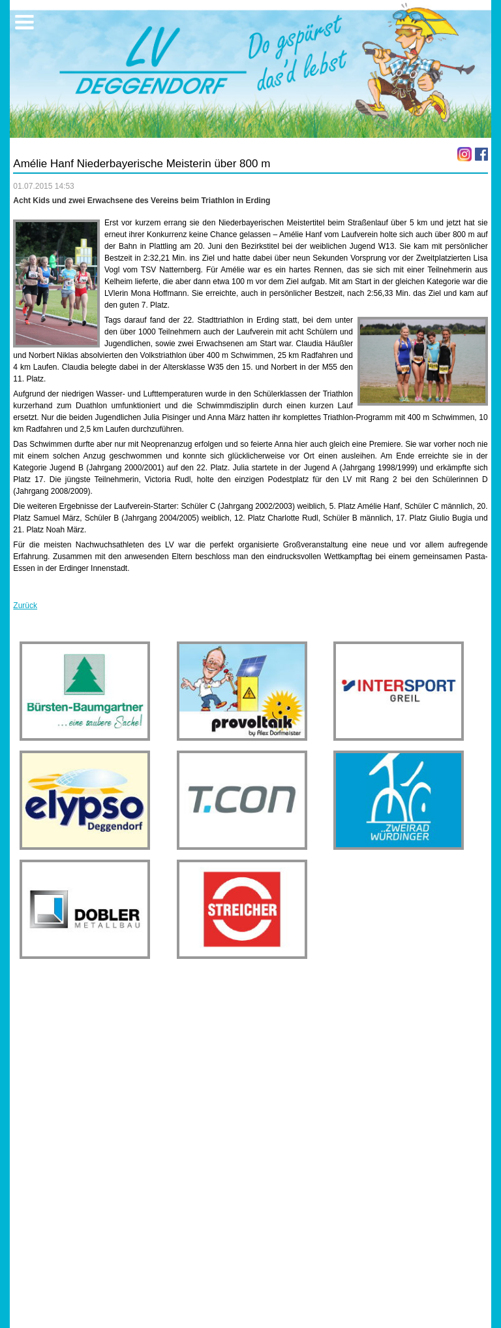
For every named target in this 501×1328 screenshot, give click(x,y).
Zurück (25, 605)
